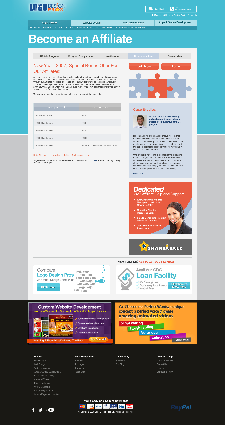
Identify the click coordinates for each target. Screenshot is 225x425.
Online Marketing (42, 387)
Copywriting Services (43, 390)
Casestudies (175, 56)
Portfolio (34, 28)
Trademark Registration (132, 28)
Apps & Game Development (176, 23)
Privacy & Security (165, 360)
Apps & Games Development (47, 372)
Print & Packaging (42, 383)
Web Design (91, 23)
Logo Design (40, 360)
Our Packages (49, 28)
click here (93, 160)
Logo (49, 23)
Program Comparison (80, 56)
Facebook (120, 360)
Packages (79, 364)
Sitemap (160, 368)
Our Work (79, 368)
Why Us (94, 28)
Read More (138, 174)
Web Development (133, 23)
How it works (66, 28)
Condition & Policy (165, 372)
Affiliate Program (49, 56)
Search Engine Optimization (47, 394)
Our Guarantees (108, 28)
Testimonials (82, 28)
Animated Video (41, 379)
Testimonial (80, 372)
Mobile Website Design (44, 375)
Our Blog (120, 364)
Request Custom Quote (176, 15)
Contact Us (192, 15)
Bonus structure (143, 56)
